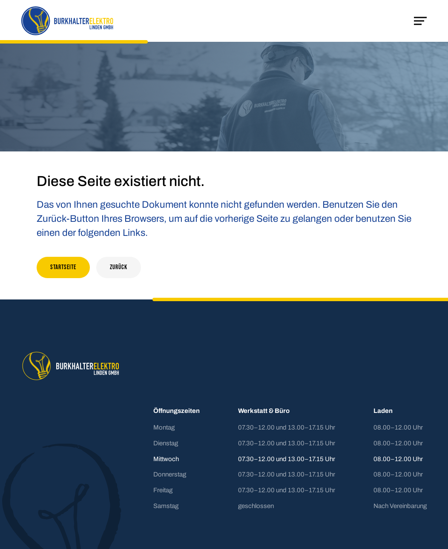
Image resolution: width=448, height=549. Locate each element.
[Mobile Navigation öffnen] (420, 20)
